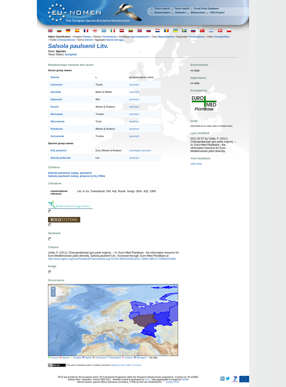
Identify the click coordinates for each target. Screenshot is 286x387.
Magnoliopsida (166, 36)
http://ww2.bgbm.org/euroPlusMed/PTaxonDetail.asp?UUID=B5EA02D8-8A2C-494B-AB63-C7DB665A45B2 (112, 258)
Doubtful (77, 357)
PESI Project (217, 12)
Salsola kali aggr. (115, 40)
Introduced (100, 357)
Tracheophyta (109, 36)
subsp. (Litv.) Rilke (76, 176)
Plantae (87, 36)
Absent (66, 357)
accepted (71, 54)
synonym (134, 84)
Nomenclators (162, 12)
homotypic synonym (140, 150)
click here (196, 163)
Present (55, 357)
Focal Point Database (206, 8)
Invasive (129, 357)
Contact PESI (172, 382)
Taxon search (162, 8)
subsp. (70, 173)
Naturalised (115, 357)
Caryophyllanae (196, 36)
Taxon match (182, 8)
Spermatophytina (140, 36)
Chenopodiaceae (66, 40)
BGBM (185, 379)
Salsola (89, 40)
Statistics (180, 12)
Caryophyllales (221, 36)
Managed (141, 357)
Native (88, 357)
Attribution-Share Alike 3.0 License (126, 365)
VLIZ (147, 379)
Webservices (197, 12)
